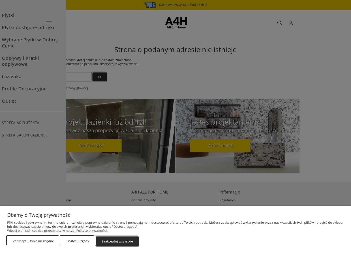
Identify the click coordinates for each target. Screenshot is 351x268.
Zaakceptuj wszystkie (117, 241)
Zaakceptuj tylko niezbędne (33, 241)
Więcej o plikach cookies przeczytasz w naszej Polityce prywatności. (57, 231)
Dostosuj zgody (77, 241)
